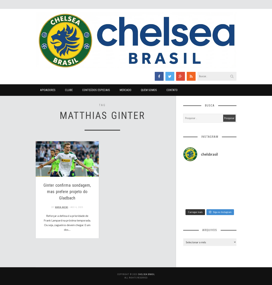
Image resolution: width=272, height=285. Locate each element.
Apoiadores (47, 90)
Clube (69, 90)
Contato (171, 90)
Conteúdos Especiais (96, 90)
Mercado (125, 90)
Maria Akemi (61, 207)
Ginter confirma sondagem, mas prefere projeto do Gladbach (67, 192)
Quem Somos (149, 90)
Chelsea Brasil (146, 274)
